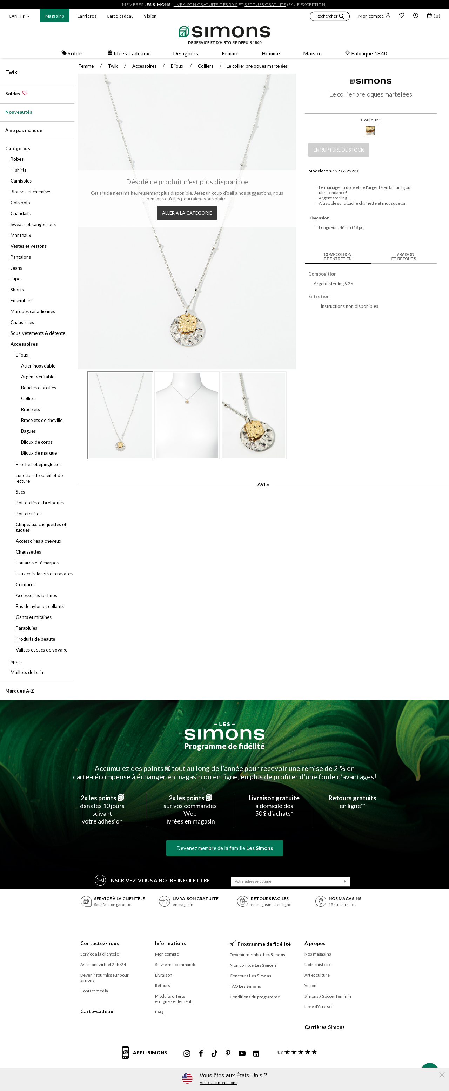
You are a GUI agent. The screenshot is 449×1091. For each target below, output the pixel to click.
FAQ (159, 1011)
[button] (329, 17)
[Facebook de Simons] (201, 1054)
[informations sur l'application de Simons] (146, 1056)
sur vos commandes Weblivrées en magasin (190, 809)
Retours (162, 985)
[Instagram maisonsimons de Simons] (186, 1054)
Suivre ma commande (176, 964)
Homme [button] (271, 53)
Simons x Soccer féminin (327, 996)
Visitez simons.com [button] (218, 1082)
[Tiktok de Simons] (214, 1054)
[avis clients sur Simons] (296, 1052)
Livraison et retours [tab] (400, 256)
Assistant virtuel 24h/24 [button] (103, 964)
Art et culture (317, 975)
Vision (150, 16)
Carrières (86, 16)
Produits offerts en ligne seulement (173, 998)
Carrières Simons (324, 1027)
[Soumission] (345, 881)
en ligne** (352, 801)
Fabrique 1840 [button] (366, 53)
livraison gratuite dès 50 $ (206, 4)
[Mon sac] (433, 17)
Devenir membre (258, 954)
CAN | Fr (17, 16)
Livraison (164, 975)
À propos (315, 943)
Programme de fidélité (224, 746)
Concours (251, 975)
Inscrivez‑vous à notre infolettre (152, 880)
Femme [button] (230, 53)
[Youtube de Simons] (242, 1054)
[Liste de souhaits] (401, 16)
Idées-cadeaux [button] (128, 53)
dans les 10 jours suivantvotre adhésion (102, 809)
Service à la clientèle (99, 954)
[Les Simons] (224, 731)
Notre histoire (317, 964)
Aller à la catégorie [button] (185, 211)
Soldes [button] (72, 53)
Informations (170, 943)
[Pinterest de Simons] (228, 1054)
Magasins (54, 16)
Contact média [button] (94, 990)
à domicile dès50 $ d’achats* (274, 805)
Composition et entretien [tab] (334, 256)
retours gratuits (265, 4)
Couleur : (366, 120)
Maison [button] (312, 53)
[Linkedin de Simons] (256, 1054)
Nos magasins (317, 954)
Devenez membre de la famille (224, 848)
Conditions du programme (255, 996)
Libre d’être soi (318, 1006)
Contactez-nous (99, 943)
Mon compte (374, 16)
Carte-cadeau (120, 16)
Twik (11, 72)
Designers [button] (186, 53)
